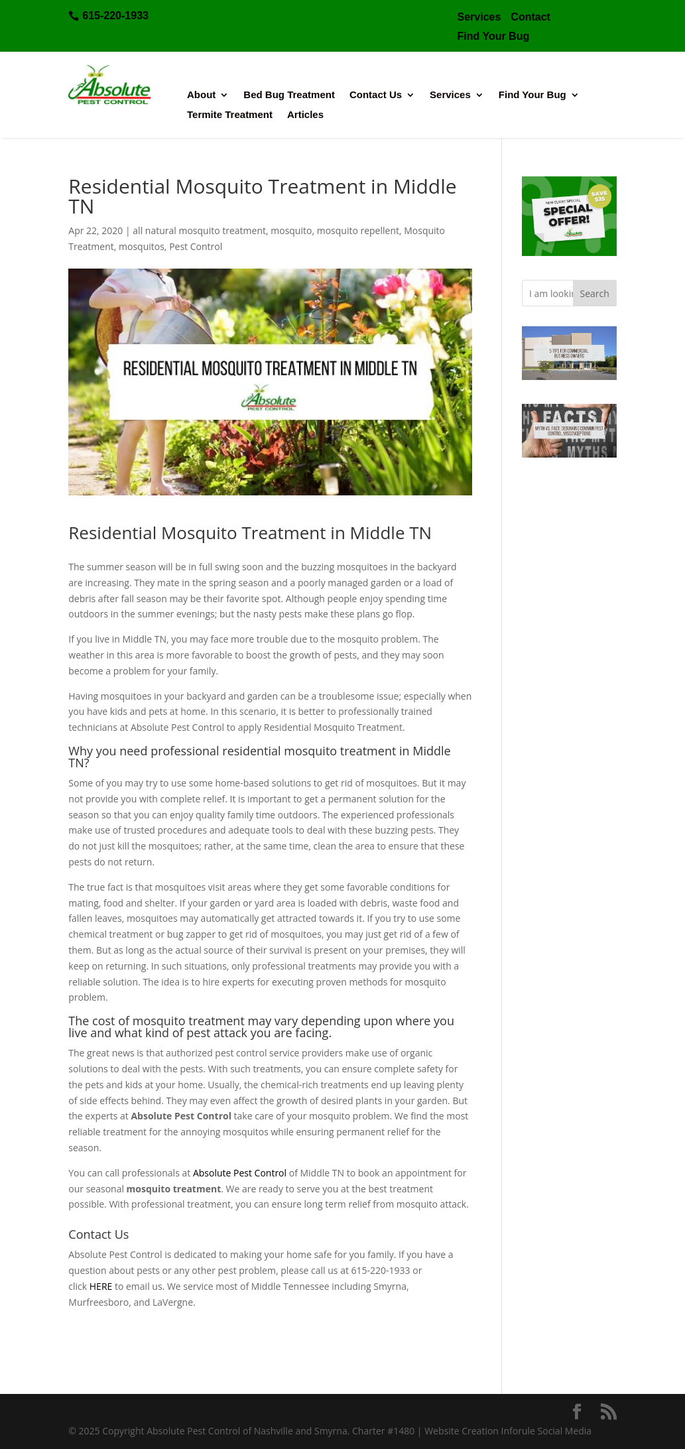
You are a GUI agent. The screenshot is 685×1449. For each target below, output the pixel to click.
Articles (305, 115)
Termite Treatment (230, 115)
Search (594, 293)
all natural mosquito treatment (199, 230)
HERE (101, 1286)
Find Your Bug (532, 95)
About (201, 95)
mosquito (291, 230)
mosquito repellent (358, 230)
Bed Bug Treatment (289, 95)
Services (450, 95)
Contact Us (375, 95)
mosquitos (141, 246)
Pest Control (195, 246)
